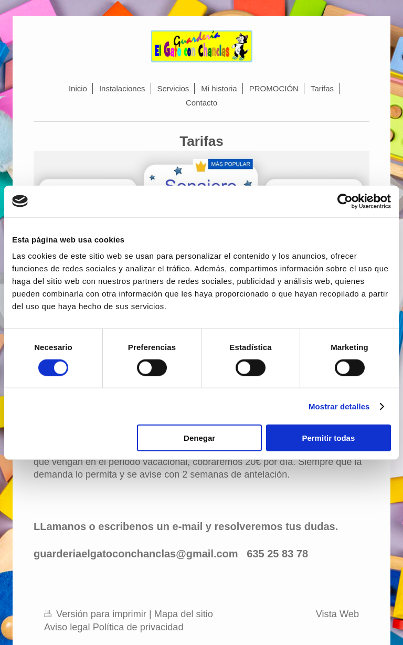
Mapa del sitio (183, 614)
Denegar (199, 437)
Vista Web (337, 614)
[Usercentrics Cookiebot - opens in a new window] (345, 201)
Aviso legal (67, 627)
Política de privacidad (138, 627)
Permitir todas (328, 437)
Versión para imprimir (96, 614)
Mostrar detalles (339, 405)
